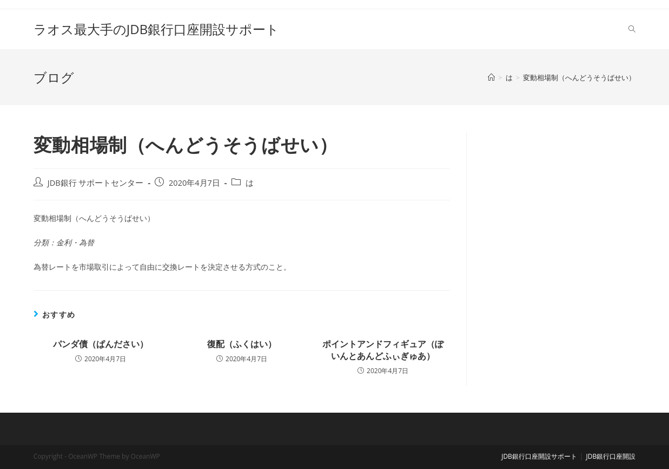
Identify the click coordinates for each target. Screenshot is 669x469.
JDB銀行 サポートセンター (96, 183)
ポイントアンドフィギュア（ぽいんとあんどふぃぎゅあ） (382, 350)
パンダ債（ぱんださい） (100, 344)
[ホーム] (491, 77)
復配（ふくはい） (241, 344)
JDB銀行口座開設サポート (539, 456)
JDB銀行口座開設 (610, 456)
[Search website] (632, 29)
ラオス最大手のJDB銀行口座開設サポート (156, 29)
